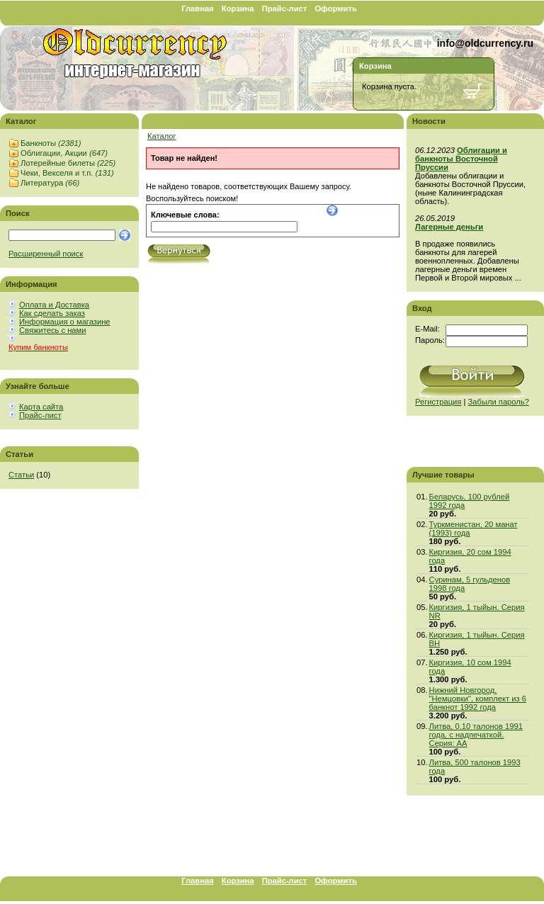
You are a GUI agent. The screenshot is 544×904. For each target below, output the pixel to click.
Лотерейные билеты (68, 163)
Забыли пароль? (498, 401)
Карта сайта (41, 406)
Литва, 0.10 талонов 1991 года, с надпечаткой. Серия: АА (476, 734)
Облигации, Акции (64, 153)
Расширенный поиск (45, 253)
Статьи (21, 474)
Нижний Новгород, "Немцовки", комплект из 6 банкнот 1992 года (477, 698)
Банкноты (51, 143)
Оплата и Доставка (54, 304)
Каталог (161, 136)
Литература (50, 183)
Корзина (238, 8)
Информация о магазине (64, 321)
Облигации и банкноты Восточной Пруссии (461, 158)
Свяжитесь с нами (52, 330)
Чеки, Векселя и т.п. (67, 173)
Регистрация (438, 401)
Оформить (335, 8)
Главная (197, 8)
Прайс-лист (284, 8)
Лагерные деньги (449, 226)
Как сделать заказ (52, 313)
